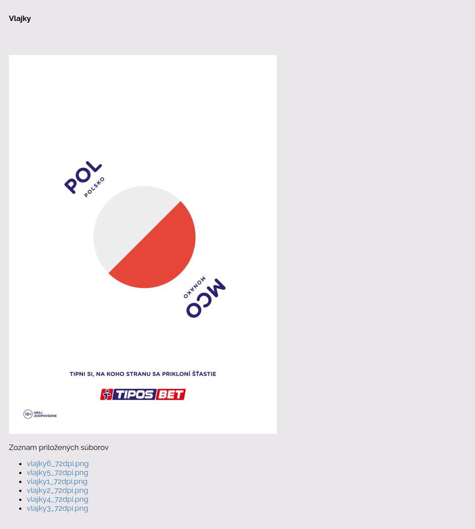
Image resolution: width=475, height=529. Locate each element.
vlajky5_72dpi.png (57, 472)
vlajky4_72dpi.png (57, 499)
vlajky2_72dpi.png (57, 490)
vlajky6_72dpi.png (58, 463)
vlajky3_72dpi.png (57, 508)
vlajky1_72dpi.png (57, 481)
